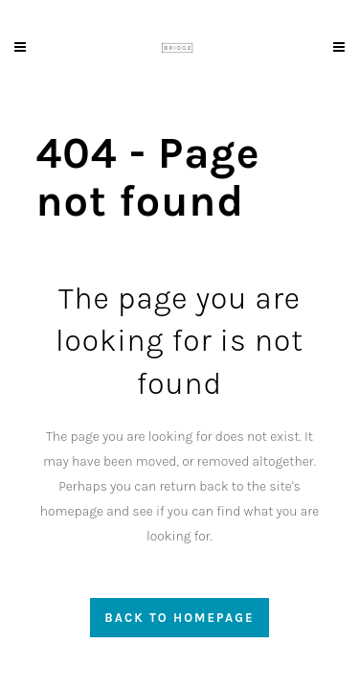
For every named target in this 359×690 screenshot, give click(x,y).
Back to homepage (179, 617)
